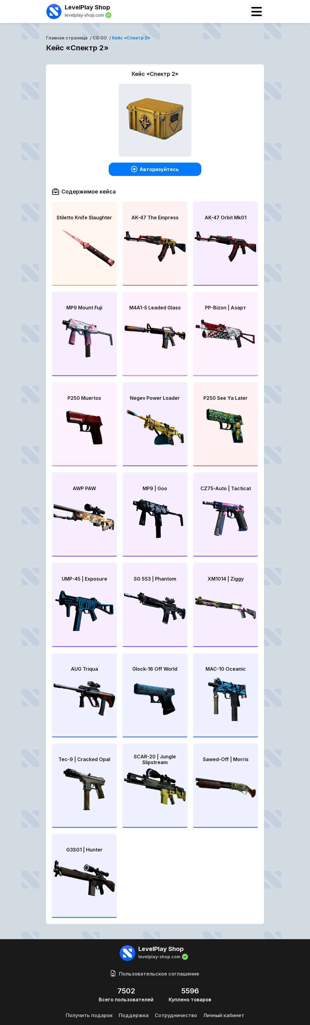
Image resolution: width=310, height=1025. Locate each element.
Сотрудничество (176, 1015)
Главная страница (66, 37)
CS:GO (100, 37)
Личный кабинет (223, 1015)
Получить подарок (89, 1015)
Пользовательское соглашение (155, 974)
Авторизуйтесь (155, 169)
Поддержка (134, 1015)
